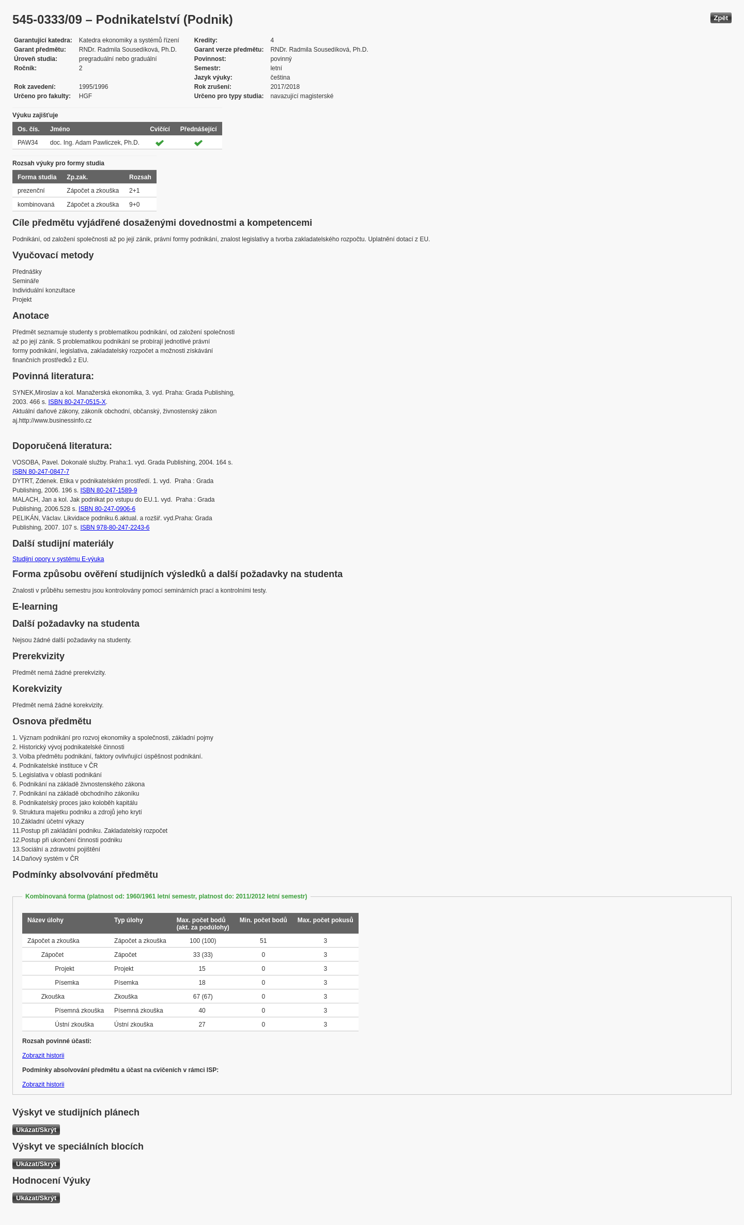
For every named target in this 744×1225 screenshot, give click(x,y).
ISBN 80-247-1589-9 (108, 490)
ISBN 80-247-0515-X (76, 402)
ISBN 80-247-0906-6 (107, 509)
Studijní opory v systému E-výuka (58, 559)
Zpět (721, 18)
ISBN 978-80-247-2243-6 (114, 527)
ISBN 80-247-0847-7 (40, 471)
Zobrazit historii (43, 1055)
